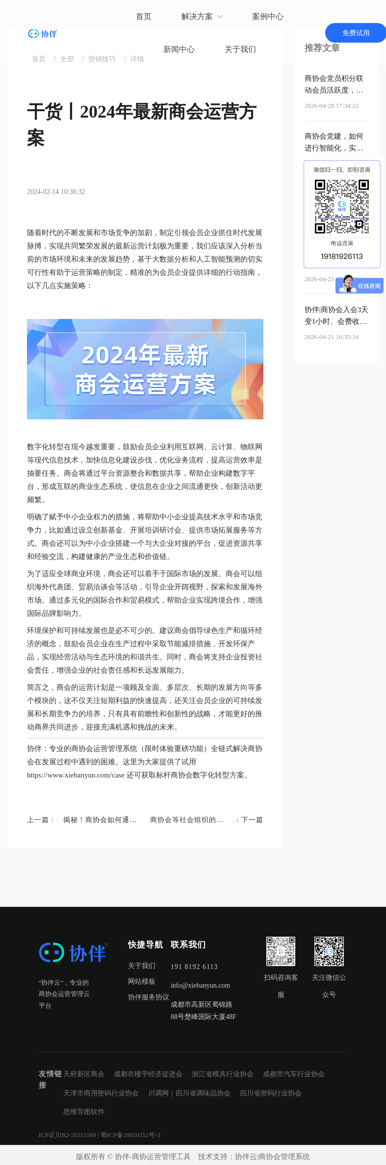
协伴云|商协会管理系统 (272, 1157)
